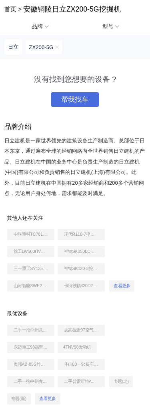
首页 (10, 9)
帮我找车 (74, 99)
